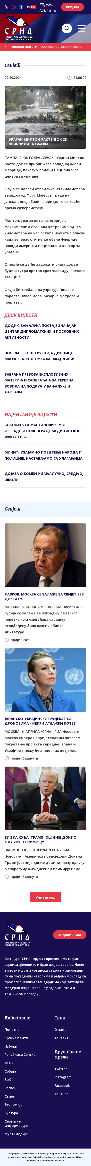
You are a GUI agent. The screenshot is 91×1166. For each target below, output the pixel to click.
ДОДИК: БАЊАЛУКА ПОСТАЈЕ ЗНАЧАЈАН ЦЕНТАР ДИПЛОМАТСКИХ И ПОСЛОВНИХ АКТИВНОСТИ (42, 331)
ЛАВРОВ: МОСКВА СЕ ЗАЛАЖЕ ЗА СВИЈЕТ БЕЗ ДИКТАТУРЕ (44, 596)
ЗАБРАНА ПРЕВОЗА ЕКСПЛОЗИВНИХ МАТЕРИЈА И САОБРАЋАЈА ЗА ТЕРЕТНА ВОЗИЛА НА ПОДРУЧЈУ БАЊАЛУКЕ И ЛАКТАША (39, 383)
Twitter (60, 1069)
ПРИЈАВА (72, 7)
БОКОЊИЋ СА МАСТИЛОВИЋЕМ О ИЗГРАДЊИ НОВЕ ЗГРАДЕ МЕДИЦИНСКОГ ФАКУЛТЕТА (42, 430)
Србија (10, 1071)
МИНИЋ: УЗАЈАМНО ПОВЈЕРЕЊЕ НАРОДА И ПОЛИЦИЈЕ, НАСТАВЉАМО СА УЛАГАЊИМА (44, 455)
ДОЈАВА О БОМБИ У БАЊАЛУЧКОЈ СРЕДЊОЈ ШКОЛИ (44, 476)
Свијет (10, 1096)
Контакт (61, 1038)
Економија (14, 1104)
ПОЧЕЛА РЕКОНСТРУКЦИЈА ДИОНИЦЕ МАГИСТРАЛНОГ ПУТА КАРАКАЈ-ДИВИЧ (40, 356)
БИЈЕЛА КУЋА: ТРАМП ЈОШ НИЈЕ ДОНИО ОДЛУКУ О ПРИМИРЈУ (40, 839)
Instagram (62, 1077)
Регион (11, 1088)
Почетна (12, 1029)
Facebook (62, 1085)
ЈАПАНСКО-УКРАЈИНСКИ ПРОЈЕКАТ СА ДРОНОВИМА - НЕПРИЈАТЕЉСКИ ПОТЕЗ (40, 721)
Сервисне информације (16, 1123)
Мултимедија (16, 1134)
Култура (11, 1113)
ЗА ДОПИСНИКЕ (70, 935)
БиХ (8, 1079)
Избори (11, 1046)
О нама (60, 1029)
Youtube (61, 1094)
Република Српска (20, 1054)
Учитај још (45, 897)
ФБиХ (9, 1063)
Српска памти (16, 1038)
